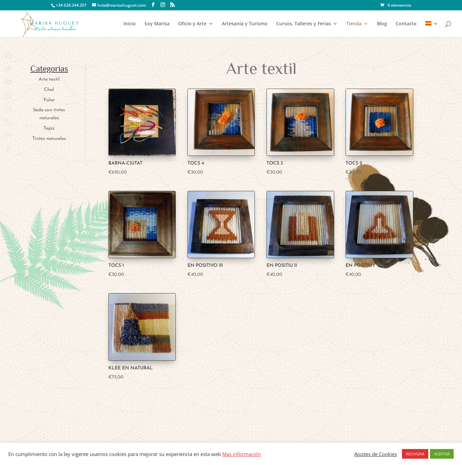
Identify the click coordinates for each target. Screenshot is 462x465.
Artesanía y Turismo (245, 24)
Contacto (406, 24)
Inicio (129, 24)
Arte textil (49, 79)
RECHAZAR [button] (415, 453)
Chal (49, 89)
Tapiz (49, 128)
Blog (382, 24)
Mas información (241, 454)
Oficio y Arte (192, 24)
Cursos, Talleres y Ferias (303, 24)
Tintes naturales (49, 138)
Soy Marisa (156, 24)
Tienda (354, 24)
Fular (49, 100)
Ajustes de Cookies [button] (375, 454)
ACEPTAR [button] (442, 453)
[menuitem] (431, 29)
